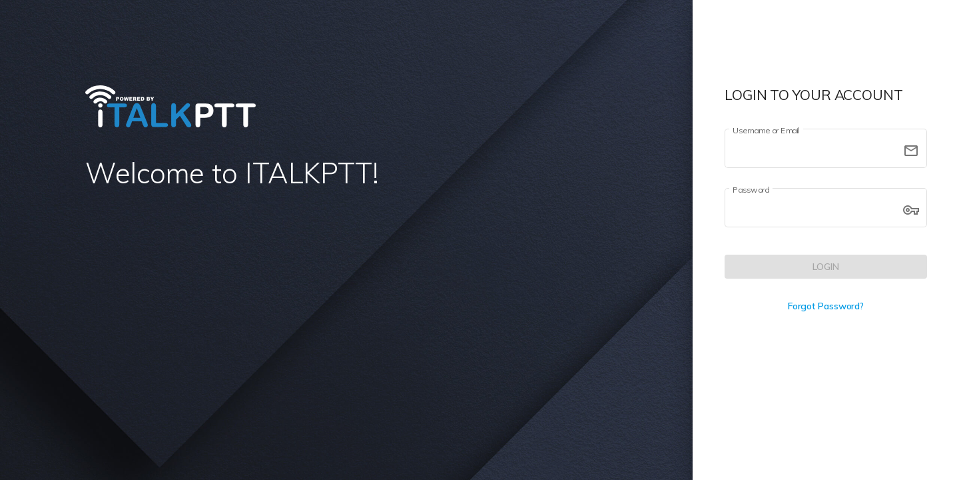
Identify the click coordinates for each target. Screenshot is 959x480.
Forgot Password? (826, 306)
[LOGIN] (826, 267)
